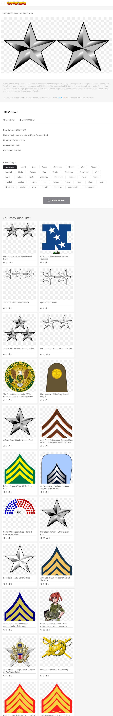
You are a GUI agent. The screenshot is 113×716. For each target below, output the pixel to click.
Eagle (59, 688)
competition (89, 187)
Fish (71, 688)
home (74, 692)
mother (35, 692)
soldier (55, 172)
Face (105, 692)
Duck (53, 688)
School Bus (64, 696)
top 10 (68, 182)
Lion (96, 688)
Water (101, 685)
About (5, 711)
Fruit (44, 700)
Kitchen (79, 700)
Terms (11, 711)
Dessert (25, 700)
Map (71, 696)
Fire (49, 685)
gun (33, 167)
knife (32, 177)
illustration (10, 187)
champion (44, 177)
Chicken (38, 688)
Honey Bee (83, 688)
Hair (79, 692)
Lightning (74, 685)
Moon (81, 685)
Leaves (25, 685)
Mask (12, 692)
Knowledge (78, 696)
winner (93, 167)
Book (26, 696)
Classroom (33, 696)
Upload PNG (47, 711)
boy (88, 692)
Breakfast (12, 700)
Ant (12, 688)
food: (5, 700)
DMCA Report (10, 112)
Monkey (102, 688)
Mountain (94, 685)
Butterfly (27, 688)
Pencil (48, 696)
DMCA (37, 711)
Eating (98, 700)
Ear (57, 692)
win (96, 172)
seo (45, 182)
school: (6, 696)
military (56, 182)
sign (44, 172)
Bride (23, 692)
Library (86, 696)
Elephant (66, 688)
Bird (21, 688)
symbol (9, 182)
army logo (84, 172)
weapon (33, 172)
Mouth (99, 692)
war (82, 167)
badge (44, 167)
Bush (106, 685)
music (8, 177)
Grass (67, 685)
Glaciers (60, 685)
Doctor (52, 692)
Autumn (18, 685)
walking (68, 692)
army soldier (73, 187)
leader (45, 187)
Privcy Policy (20, 711)
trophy (71, 167)
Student (13, 696)
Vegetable (72, 700)
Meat (49, 700)
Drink (31, 700)
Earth (44, 685)
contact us (62, 97)
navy (80, 182)
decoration (69, 172)
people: (6, 692)
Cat (32, 688)
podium (21, 182)
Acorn (12, 685)
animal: (6, 688)
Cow (44, 688)
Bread (104, 700)
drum (101, 182)
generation (58, 167)
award (23, 167)
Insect (91, 688)
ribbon (72, 177)
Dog (48, 688)
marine (23, 187)
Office (105, 696)
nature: (6, 685)
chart (90, 182)
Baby (17, 692)
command (59, 177)
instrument (10, 167)
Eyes (62, 692)
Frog (76, 688)
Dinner (86, 700)
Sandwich (56, 700)
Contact (30, 711)
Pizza (92, 700)
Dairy (19, 700)
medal (20, 172)
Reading (42, 696)
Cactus (32, 685)
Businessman (43, 692)
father (93, 692)
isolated (20, 177)
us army (34, 182)
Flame (54, 685)
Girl (84, 692)
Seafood (64, 700)
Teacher (20, 696)
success (58, 187)
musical (9, 172)
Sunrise (87, 685)
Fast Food (38, 700)
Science (93, 696)
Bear (16, 688)
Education (55, 696)
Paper (99, 696)
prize (34, 187)
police (84, 177)
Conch (38, 685)
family (28, 692)
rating (95, 177)
